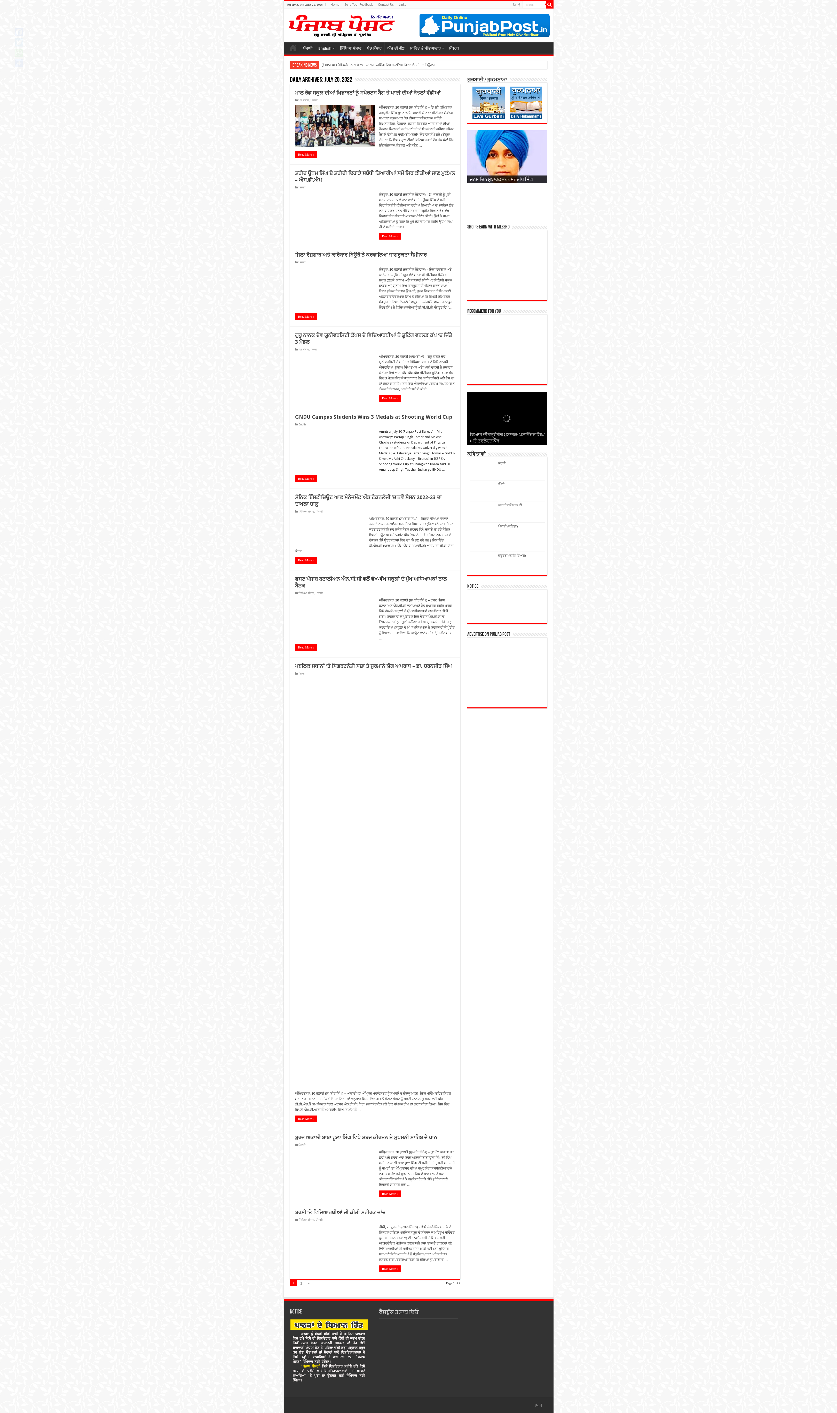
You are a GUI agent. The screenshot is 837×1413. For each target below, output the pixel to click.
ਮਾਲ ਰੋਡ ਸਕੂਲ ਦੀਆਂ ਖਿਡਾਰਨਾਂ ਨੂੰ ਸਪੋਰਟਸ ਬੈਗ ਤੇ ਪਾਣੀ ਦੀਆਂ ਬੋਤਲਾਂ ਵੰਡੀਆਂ (367, 93)
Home (335, 4)
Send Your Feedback (358, 4)
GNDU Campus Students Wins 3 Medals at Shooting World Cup (373, 417)
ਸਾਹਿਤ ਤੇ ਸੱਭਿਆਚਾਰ (425, 48)
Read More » (306, 154)
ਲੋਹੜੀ (502, 463)
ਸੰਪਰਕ (454, 48)
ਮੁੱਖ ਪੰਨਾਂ (293, 47)
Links (402, 4)
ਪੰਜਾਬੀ (308, 48)
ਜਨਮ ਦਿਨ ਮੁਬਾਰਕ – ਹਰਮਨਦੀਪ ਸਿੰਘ (501, 179)
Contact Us (386, 4)
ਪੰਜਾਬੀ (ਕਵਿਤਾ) (508, 526)
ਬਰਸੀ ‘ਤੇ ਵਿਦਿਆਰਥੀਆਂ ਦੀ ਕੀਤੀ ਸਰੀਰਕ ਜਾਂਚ (340, 1212)
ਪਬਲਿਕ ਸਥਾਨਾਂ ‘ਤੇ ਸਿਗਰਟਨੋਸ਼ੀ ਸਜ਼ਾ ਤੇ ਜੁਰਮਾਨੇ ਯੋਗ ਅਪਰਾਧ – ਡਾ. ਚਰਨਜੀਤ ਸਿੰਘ (373, 666)
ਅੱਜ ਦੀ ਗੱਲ (395, 48)
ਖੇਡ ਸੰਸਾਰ (374, 48)
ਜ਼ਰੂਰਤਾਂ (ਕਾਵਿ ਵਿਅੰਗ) (512, 555)
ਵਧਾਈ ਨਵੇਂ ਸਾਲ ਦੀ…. (512, 505)
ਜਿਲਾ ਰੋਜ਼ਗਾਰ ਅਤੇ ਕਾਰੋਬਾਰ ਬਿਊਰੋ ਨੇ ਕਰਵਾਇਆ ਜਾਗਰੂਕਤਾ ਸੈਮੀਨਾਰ (361, 255)
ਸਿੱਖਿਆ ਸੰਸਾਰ (350, 48)
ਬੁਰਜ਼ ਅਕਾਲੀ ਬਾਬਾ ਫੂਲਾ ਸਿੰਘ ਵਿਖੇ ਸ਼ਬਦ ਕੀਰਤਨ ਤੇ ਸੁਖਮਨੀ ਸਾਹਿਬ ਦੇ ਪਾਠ (366, 1137)
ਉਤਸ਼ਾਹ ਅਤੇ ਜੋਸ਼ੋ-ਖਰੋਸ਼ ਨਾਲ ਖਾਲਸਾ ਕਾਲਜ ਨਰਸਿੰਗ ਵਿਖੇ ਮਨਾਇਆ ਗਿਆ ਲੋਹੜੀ (370, 65)
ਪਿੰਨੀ (501, 484)
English (324, 48)
